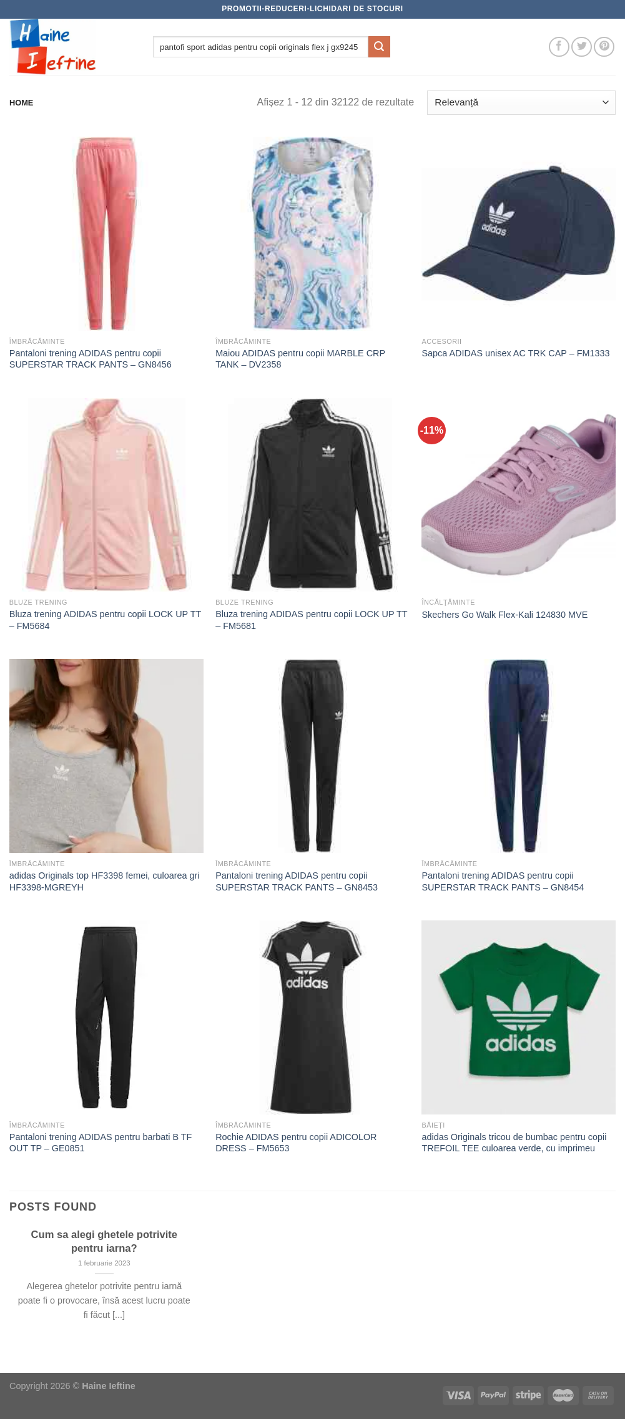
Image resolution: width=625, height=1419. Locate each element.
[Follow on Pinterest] (604, 47)
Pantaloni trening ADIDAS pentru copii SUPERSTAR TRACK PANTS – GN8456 (90, 359)
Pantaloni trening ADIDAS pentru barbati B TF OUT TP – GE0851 (100, 1143)
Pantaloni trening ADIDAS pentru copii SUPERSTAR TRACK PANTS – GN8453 (296, 881)
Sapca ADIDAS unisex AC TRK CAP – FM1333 (515, 353)
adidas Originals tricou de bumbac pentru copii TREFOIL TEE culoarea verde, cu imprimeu (513, 1143)
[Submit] (379, 46)
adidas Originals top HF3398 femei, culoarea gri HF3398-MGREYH (104, 881)
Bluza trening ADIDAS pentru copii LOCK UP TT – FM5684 (105, 620)
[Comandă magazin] (521, 102)
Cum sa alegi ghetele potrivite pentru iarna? (104, 1241)
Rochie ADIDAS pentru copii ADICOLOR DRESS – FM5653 (295, 1143)
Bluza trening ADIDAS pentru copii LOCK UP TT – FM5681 (311, 620)
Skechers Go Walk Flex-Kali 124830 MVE (504, 615)
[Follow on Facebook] (559, 47)
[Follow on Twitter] (581, 47)
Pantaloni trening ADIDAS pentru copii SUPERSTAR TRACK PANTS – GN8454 (502, 881)
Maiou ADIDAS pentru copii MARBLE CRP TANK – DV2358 (300, 359)
